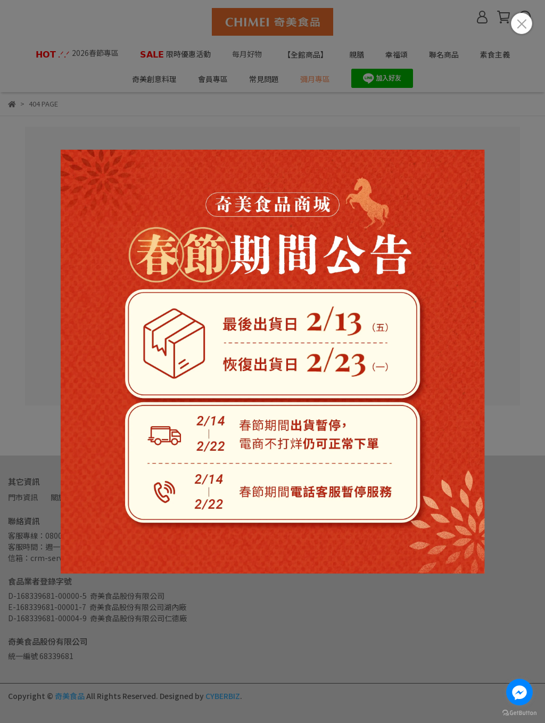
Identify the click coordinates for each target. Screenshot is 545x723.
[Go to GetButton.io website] (519, 712)
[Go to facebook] (519, 692)
